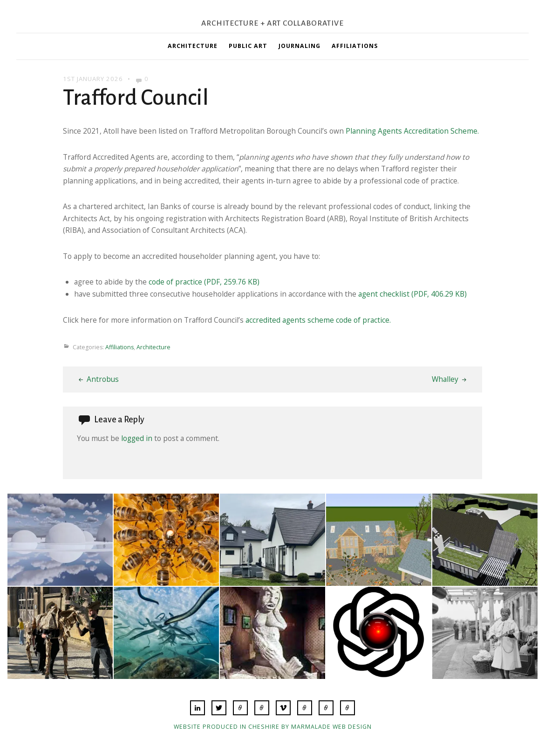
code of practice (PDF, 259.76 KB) (204, 282)
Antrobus (103, 379)
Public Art (248, 46)
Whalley (445, 379)
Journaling (299, 46)
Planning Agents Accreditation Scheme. (412, 131)
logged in (136, 438)
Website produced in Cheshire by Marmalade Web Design (273, 727)
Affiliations (355, 46)
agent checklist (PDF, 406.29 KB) (412, 294)
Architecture (193, 46)
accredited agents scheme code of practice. (318, 320)
